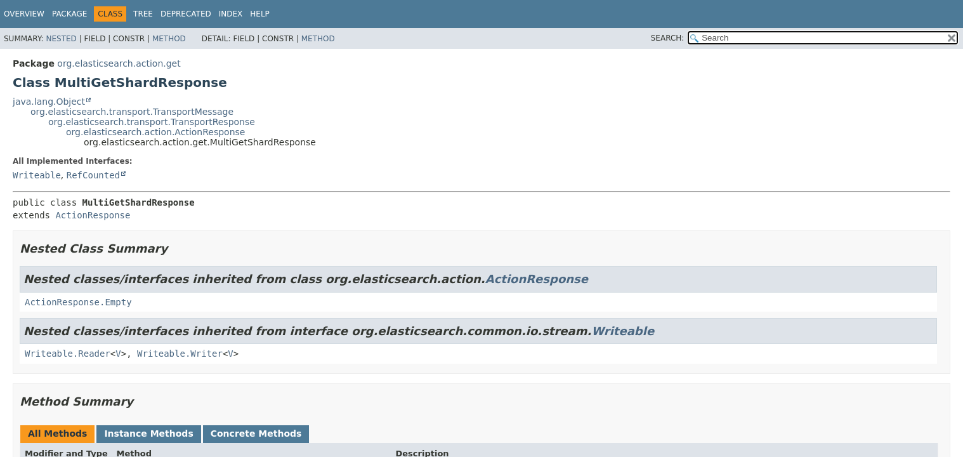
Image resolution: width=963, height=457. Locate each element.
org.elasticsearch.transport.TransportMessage (131, 112)
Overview (24, 14)
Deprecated (185, 14)
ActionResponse (92, 215)
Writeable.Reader (67, 353)
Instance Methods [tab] (148, 433)
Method (169, 38)
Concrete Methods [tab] (256, 433)
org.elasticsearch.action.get (118, 63)
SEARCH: (668, 38)
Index (231, 14)
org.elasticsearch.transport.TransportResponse (151, 122)
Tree (143, 14)
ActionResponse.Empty (78, 302)
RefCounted (93, 175)
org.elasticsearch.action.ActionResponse (155, 132)
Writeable (37, 175)
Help (260, 14)
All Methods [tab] (57, 433)
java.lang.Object (49, 101)
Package (69, 14)
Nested (61, 38)
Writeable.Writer (180, 353)
